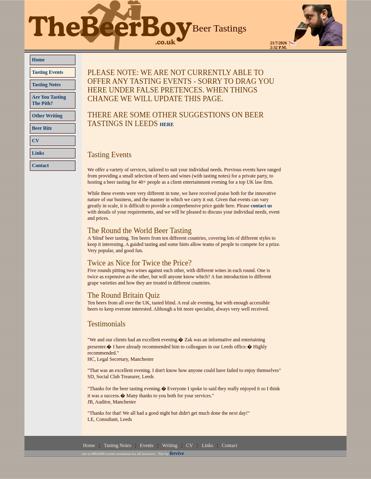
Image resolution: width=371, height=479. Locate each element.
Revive (177, 453)
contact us (261, 206)
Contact (229, 445)
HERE (167, 124)
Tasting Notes (117, 445)
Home (89, 445)
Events (147, 445)
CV (189, 445)
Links (207, 445)
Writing (169, 445)
